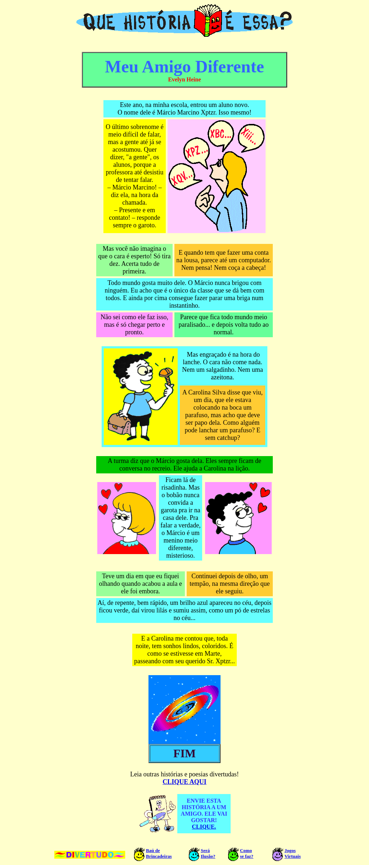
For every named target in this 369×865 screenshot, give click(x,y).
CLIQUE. (204, 827)
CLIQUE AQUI (184, 781)
